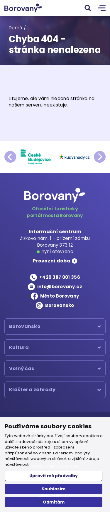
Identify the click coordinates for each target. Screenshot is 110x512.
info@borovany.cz (59, 287)
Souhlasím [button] (53, 489)
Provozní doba (51, 260)
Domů (15, 28)
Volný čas (22, 368)
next (100, 157)
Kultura (19, 347)
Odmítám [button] (54, 502)
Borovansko (59, 305)
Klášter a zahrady (32, 389)
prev (10, 157)
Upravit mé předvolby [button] (53, 476)
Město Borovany (59, 296)
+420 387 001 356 (59, 277)
